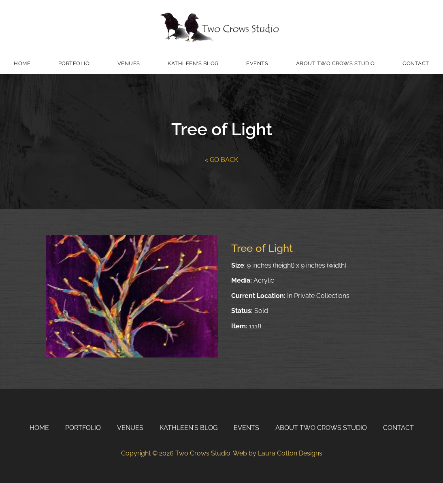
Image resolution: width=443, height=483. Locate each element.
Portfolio (74, 63)
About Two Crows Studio (335, 63)
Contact (416, 63)
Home (22, 63)
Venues (128, 63)
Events (257, 63)
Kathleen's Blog (193, 63)
